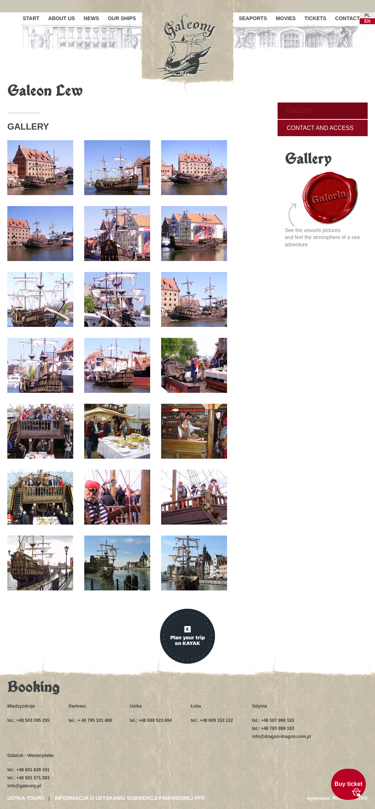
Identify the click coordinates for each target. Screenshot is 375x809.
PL (367, 15)
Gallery (300, 111)
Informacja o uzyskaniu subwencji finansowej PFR (130, 798)
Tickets (315, 18)
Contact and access (320, 128)
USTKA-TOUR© (26, 798)
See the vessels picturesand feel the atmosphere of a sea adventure (322, 209)
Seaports (253, 18)
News (91, 18)
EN (367, 21)
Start (31, 18)
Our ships (122, 18)
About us (61, 18)
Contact (347, 18)
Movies (286, 18)
